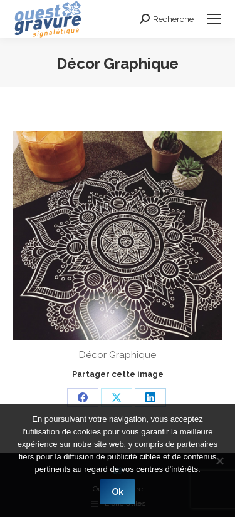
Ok (117, 492)
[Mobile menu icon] (214, 19)
